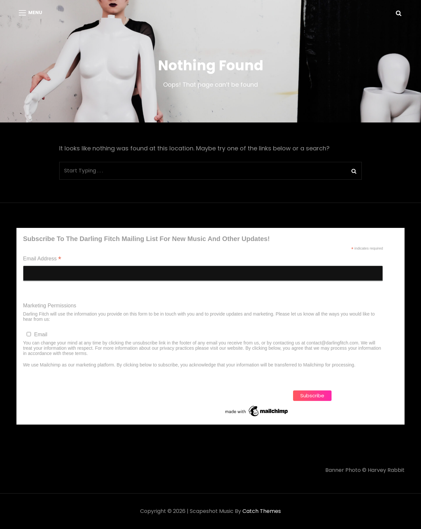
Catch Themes (261, 511)
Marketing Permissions (49, 305)
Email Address (42, 259)
